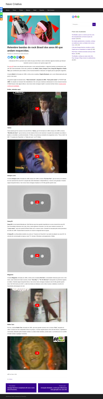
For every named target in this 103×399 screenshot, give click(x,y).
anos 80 (11, 66)
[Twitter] (8, 57)
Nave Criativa (14, 4)
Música (7, 10)
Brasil (35, 10)
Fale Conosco (50, 10)
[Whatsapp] (14, 57)
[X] (20, 57)
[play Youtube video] (37, 108)
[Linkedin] (11, 57)
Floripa (21, 10)
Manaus (28, 10)
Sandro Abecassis (24, 53)
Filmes (14, 10)
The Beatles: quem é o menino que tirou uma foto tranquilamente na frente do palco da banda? (83, 36)
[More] (23, 57)
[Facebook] (17, 57)
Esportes (42, 10)
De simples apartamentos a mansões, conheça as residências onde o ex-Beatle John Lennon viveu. (83, 43)
